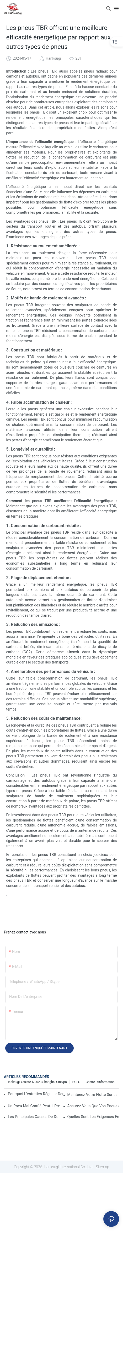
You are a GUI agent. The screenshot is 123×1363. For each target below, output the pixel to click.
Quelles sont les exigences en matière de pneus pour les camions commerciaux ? (93, 1117)
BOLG (76, 1082)
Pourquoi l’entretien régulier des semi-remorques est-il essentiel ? (35, 1094)
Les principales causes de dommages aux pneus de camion (34, 1117)
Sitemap (102, 1167)
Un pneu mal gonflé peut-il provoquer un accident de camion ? (34, 1106)
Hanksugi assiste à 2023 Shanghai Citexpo (37, 1082)
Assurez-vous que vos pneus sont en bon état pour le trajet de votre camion (93, 1106)
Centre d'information (100, 1082)
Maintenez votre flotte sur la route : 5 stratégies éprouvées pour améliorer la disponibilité (93, 1095)
